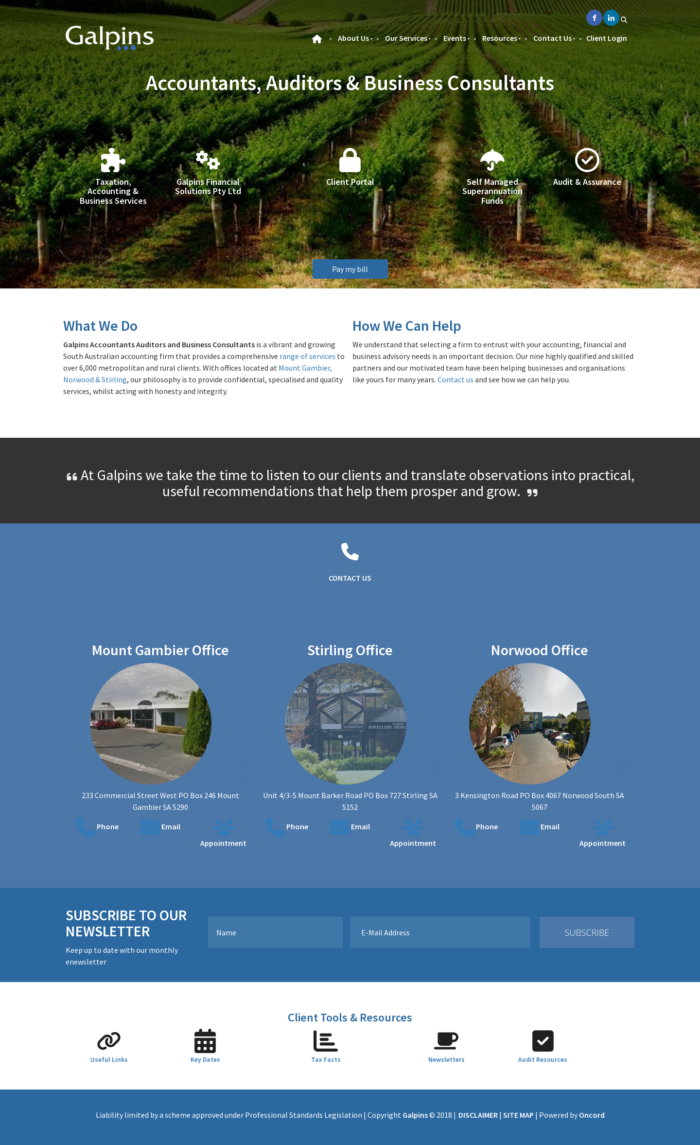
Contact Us (552, 38)
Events (454, 38)
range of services (307, 356)
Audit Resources (542, 1060)
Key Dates (205, 1060)
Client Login (606, 38)
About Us (353, 38)
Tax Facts (326, 1060)
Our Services (406, 38)
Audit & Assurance (587, 181)
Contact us (455, 379)
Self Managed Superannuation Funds (492, 191)
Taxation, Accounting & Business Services (113, 191)
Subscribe (587, 932)
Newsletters (446, 1060)
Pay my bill (350, 265)
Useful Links (109, 1060)
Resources (499, 38)
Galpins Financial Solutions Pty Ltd (208, 186)
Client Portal (350, 181)
